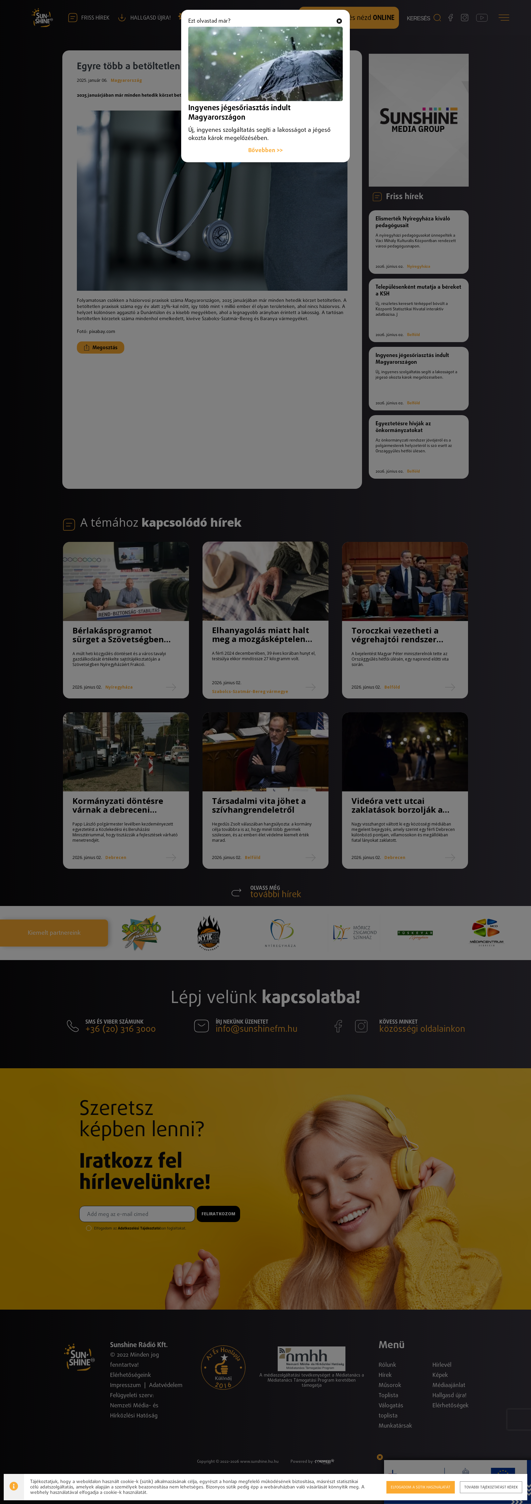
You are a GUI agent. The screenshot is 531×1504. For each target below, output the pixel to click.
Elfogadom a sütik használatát (420, 1487)
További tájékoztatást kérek (491, 1487)
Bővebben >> (265, 135)
